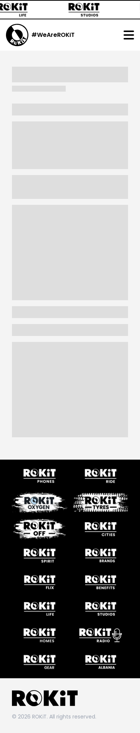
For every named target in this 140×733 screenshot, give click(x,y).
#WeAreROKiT (53, 35)
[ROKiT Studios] (87, 9)
